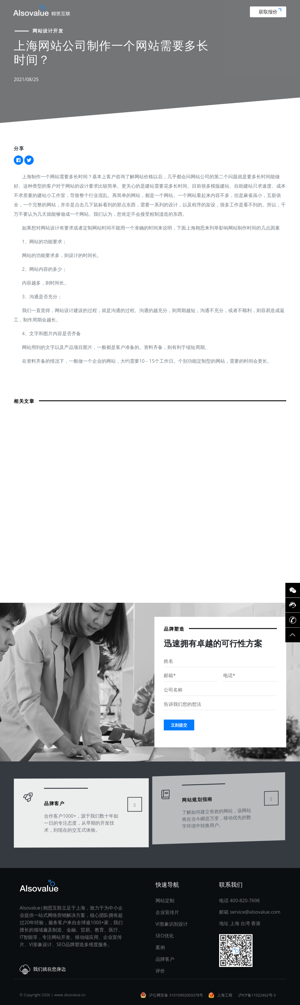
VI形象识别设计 (172, 924)
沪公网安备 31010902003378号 (176, 995)
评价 (160, 971)
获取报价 (270, 11)
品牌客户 (56, 796)
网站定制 (165, 900)
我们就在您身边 (43, 969)
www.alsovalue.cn (69, 994)
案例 (160, 947)
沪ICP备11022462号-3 (257, 995)
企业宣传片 (167, 912)
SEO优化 (165, 935)
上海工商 (224, 995)
